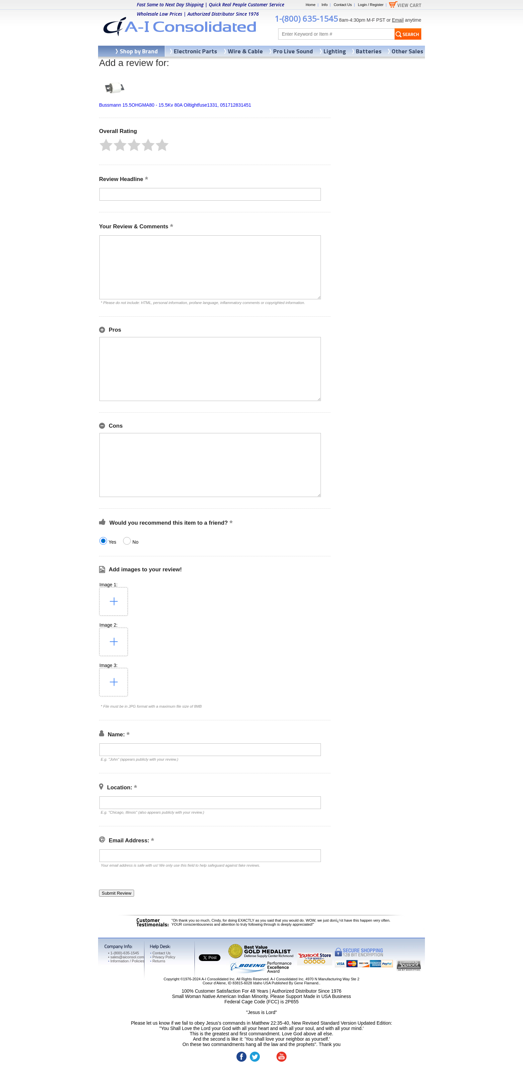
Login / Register (371, 5)
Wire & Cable (245, 51)
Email (398, 20)
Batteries (369, 51)
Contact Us (343, 5)
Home (310, 5)
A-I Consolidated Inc (217, 979)
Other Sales (407, 51)
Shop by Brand (139, 51)
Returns (157, 961)
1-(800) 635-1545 (306, 18)
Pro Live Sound (293, 51)
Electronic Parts (195, 51)
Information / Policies (126, 961)
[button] (106, 145)
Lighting (335, 51)
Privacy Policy (162, 957)
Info (325, 5)
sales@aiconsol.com (127, 957)
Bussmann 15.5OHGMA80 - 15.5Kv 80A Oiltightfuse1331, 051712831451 (175, 105)
